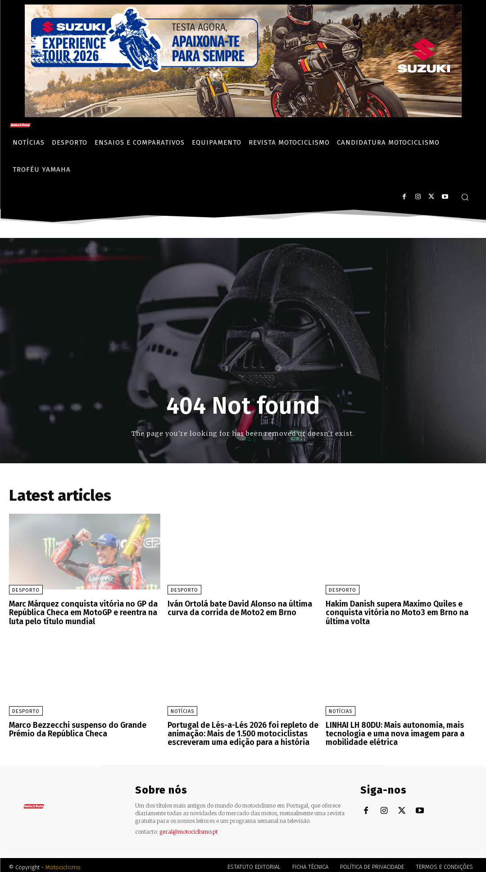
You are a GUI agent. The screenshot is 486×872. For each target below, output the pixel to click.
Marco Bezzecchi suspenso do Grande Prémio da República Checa (73, 726)
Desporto (26, 590)
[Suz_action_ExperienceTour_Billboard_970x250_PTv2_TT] (243, 115)
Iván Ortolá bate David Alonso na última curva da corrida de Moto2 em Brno (235, 607)
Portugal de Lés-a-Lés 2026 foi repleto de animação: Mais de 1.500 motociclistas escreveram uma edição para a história (240, 730)
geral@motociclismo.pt (188, 827)
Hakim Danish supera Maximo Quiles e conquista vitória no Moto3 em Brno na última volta (392, 611)
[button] (465, 197)
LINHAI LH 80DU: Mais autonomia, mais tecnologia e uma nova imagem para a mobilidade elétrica (391, 730)
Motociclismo (63, 862)
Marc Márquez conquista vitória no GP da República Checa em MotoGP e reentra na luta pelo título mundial (79, 611)
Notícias (182, 709)
